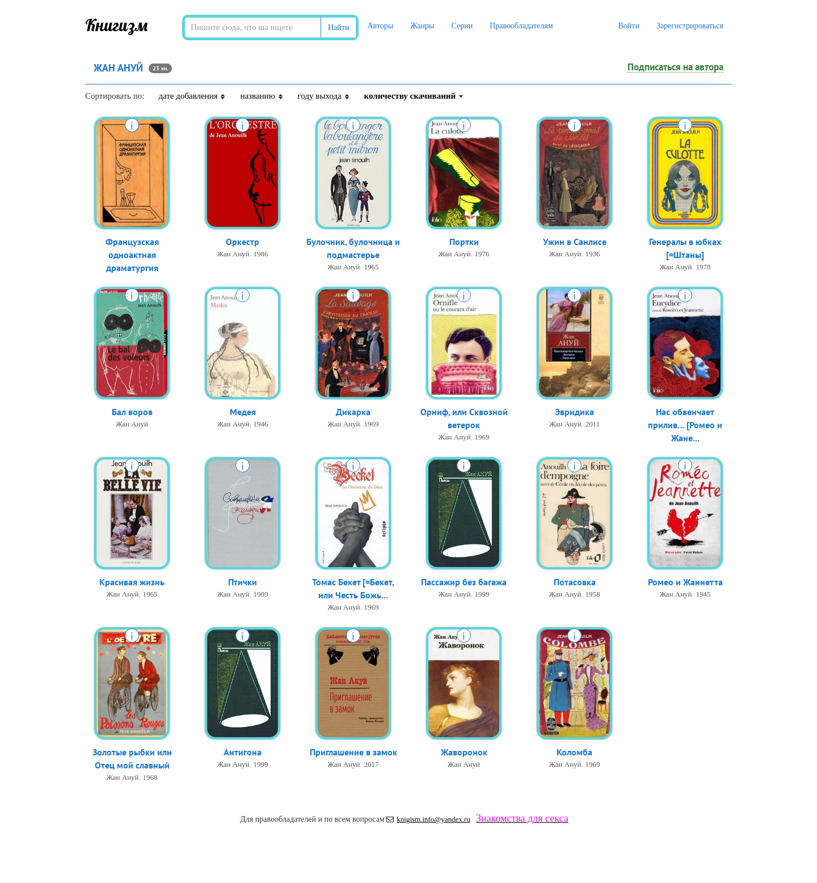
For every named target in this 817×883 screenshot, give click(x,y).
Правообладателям (521, 26)
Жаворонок (464, 752)
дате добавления (192, 95)
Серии (462, 26)
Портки (464, 241)
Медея (243, 411)
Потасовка (575, 582)
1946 (261, 424)
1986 (261, 254)
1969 (371, 424)
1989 (261, 594)
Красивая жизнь (132, 582)
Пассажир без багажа (464, 582)
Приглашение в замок (353, 752)
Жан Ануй (233, 254)
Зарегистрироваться (689, 26)
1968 (150, 777)
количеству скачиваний (414, 95)
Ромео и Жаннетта (685, 582)
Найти (338, 27)
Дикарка (353, 411)
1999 (482, 594)
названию (261, 95)
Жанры (422, 26)
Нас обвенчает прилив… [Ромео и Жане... (685, 424)
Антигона (243, 752)
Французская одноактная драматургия (132, 254)
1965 (371, 267)
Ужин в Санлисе (575, 241)
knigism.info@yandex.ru (428, 819)
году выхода (324, 95)
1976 (482, 254)
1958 (593, 594)
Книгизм (116, 25)
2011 (593, 424)
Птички (242, 582)
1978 (703, 267)
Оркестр (242, 241)
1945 (703, 594)
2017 (371, 764)
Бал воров (132, 411)
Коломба (574, 752)
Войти (628, 26)
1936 (593, 254)
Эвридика (574, 411)
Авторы (380, 26)
